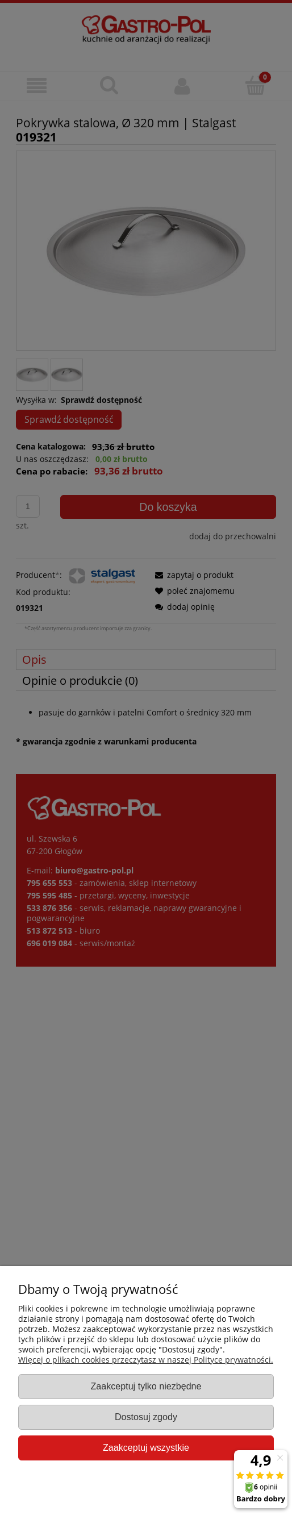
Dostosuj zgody (146, 1417)
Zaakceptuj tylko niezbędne (145, 1386)
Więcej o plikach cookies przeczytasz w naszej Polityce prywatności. (145, 1359)
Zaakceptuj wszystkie (146, 1447)
